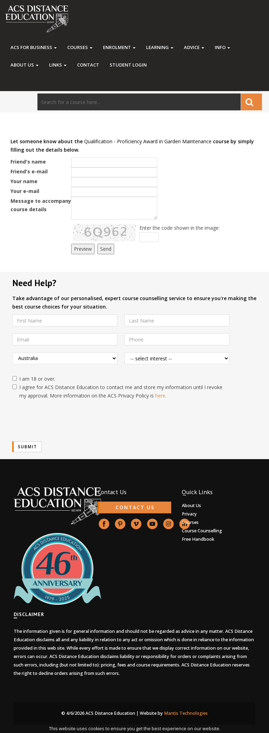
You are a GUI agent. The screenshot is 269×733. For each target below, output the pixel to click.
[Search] (139, 102)
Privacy (189, 514)
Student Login (128, 65)
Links (58, 65)
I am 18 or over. (33, 378)
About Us (25, 65)
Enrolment (119, 47)
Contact (88, 65)
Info (222, 47)
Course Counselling (202, 531)
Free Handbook (198, 539)
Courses (79, 47)
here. (160, 395)
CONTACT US (135, 507)
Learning (159, 47)
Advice (194, 47)
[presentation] (65, 420)
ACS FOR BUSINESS (34, 47)
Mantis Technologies (186, 713)
